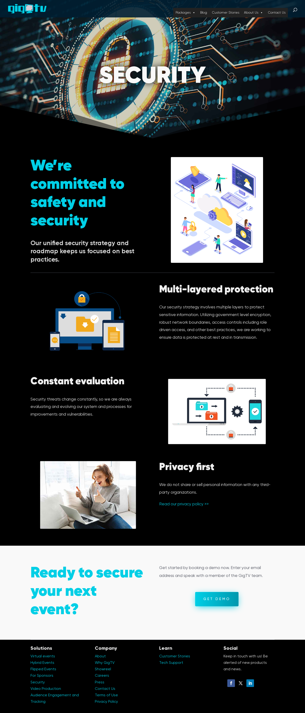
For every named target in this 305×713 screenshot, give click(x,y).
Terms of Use (106, 695)
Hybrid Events (42, 663)
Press (99, 682)
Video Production (45, 689)
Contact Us (276, 12)
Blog (203, 12)
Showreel (103, 669)
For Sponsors (41, 676)
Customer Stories (225, 12)
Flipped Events (43, 669)
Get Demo (216, 599)
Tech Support (171, 663)
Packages (185, 12)
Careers (102, 676)
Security (37, 682)
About (100, 656)
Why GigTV (105, 663)
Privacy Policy (106, 702)
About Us (253, 12)
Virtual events (42, 656)
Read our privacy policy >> (184, 504)
